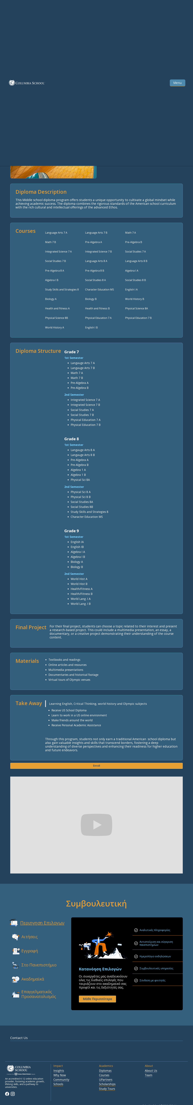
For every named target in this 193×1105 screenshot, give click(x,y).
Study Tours (107, 1089)
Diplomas (105, 1070)
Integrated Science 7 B (98, 251)
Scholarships (107, 1084)
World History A (54, 327)
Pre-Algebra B (133, 242)
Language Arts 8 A (96, 261)
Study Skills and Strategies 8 (62, 289)
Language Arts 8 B (136, 261)
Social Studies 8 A (95, 280)
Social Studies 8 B (135, 280)
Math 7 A (130, 232)
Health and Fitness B (97, 308)
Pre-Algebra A (93, 242)
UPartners (105, 1079)
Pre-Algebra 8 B (94, 270)
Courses (104, 1075)
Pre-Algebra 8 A (54, 270)
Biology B (91, 299)
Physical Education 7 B (138, 318)
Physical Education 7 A (98, 318)
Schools (58, 1084)
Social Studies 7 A (135, 251)
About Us (151, 1070)
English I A (131, 289)
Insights (58, 1070)
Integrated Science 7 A (58, 251)
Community (61, 1079)
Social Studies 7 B (55, 261)
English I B (91, 327)
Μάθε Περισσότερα (97, 999)
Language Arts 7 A (56, 232)
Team (148, 1075)
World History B (134, 299)
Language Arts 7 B (96, 232)
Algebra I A (131, 270)
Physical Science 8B (56, 318)
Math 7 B (50, 242)
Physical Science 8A (136, 308)
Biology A (50, 299)
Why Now (59, 1075)
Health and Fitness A (57, 308)
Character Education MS (99, 289)
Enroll (96, 765)
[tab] (34, 923)
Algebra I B (51, 280)
